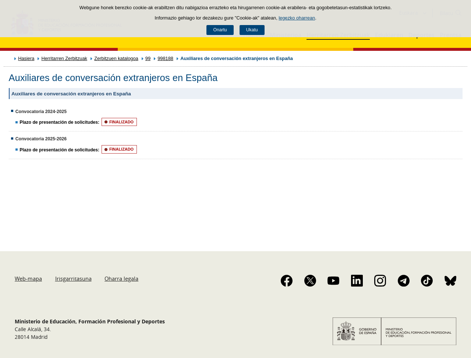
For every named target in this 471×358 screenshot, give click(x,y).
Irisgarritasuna (73, 278)
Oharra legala (121, 278)
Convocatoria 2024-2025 (41, 111)
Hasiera (26, 58)
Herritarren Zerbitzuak (64, 58)
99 (147, 58)
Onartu (220, 29)
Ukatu (252, 29)
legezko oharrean (297, 18)
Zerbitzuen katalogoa (116, 58)
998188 (165, 58)
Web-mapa (28, 278)
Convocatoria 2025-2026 (41, 138)
